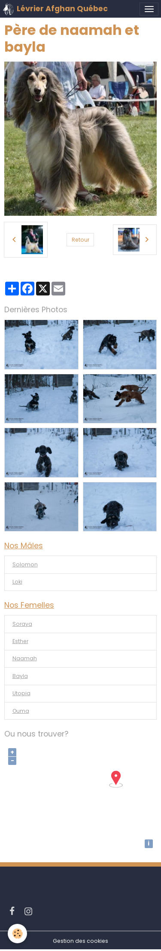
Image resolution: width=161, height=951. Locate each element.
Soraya (22, 624)
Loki (17, 581)
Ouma (20, 711)
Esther (20, 641)
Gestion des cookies (80, 941)
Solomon (25, 564)
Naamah (24, 658)
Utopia (21, 693)
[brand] (55, 9)
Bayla (20, 676)
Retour (80, 239)
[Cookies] (17, 933)
